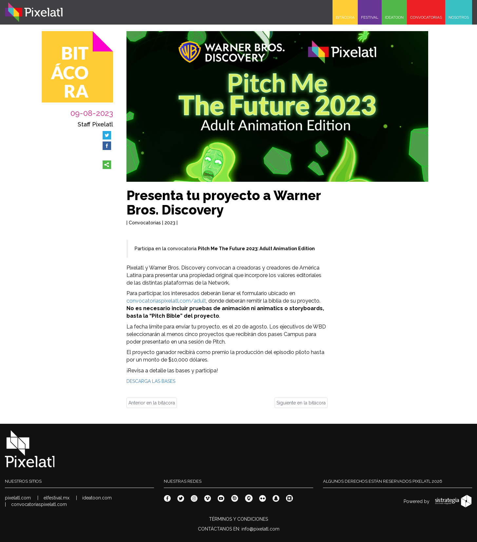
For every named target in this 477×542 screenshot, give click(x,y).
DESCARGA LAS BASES (150, 381)
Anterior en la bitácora (151, 402)
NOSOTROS (458, 17)
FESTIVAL (369, 17)
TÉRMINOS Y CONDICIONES (238, 519)
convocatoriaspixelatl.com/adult (166, 301)
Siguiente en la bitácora (301, 402)
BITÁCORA (345, 17)
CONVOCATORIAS (426, 17)
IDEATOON (394, 17)
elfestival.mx (56, 497)
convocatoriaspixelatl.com (39, 504)
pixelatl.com (18, 497)
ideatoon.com (97, 497)
